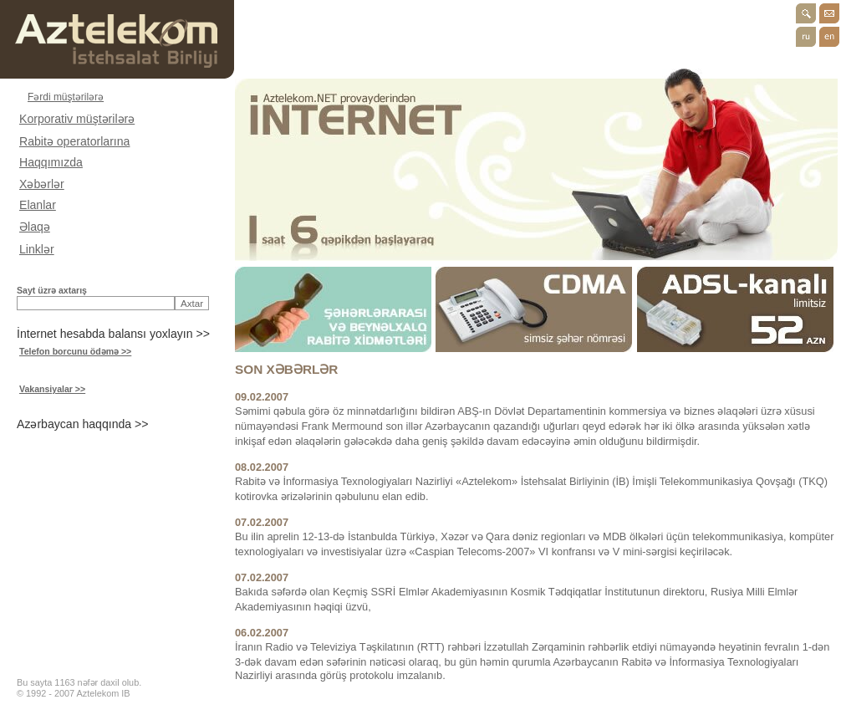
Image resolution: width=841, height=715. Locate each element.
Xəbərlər (41, 184)
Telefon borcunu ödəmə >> (75, 351)
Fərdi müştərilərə (66, 97)
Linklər (36, 249)
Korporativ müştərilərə (77, 118)
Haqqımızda (51, 162)
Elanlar (37, 205)
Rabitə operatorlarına (74, 141)
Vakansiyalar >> (52, 389)
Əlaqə (34, 226)
